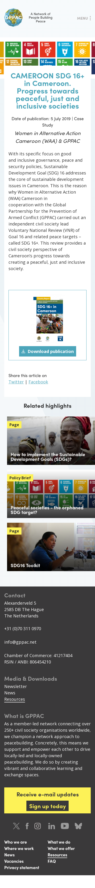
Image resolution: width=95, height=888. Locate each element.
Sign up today (47, 806)
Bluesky (78, 826)
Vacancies (14, 861)
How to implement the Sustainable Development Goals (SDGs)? (48, 456)
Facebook (38, 382)
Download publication (51, 351)
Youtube (65, 826)
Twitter (16, 382)
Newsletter (15, 686)
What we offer (61, 848)
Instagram (38, 826)
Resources (14, 699)
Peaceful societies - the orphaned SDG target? (47, 509)
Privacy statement (21, 867)
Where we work (19, 848)
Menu (82, 18)
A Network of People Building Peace (28, 17)
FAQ (52, 861)
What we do (59, 842)
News (9, 693)
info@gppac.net (20, 642)
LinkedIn (51, 826)
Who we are (15, 842)
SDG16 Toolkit (25, 565)
